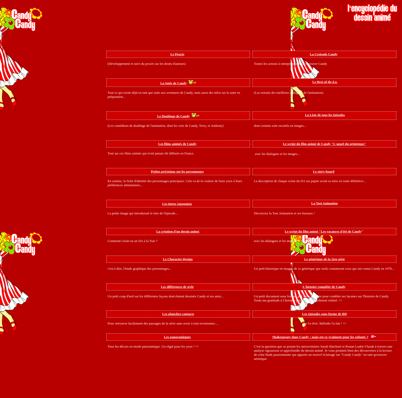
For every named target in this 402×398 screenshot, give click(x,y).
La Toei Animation (324, 203)
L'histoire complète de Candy (324, 287)
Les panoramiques (177, 337)
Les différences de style (177, 287)
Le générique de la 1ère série (324, 259)
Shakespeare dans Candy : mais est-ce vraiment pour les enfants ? (320, 337)
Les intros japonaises (177, 204)
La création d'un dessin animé (177, 231)
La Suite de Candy (173, 83)
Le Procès (177, 54)
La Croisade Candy (323, 54)
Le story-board (323, 171)
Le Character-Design (178, 259)
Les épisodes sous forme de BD (324, 314)
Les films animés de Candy (177, 144)
